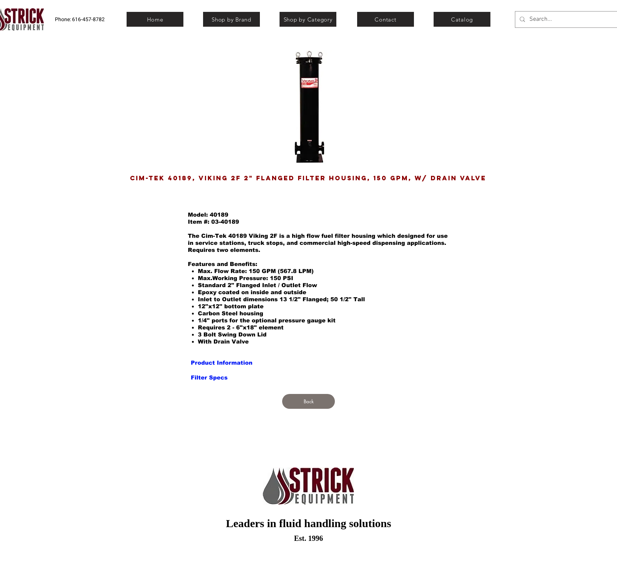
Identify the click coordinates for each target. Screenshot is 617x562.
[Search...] (570, 19)
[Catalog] (462, 19)
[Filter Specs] (209, 377)
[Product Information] (221, 362)
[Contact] (385, 19)
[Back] (308, 401)
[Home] (155, 19)
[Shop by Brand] (231, 19)
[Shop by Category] (308, 19)
